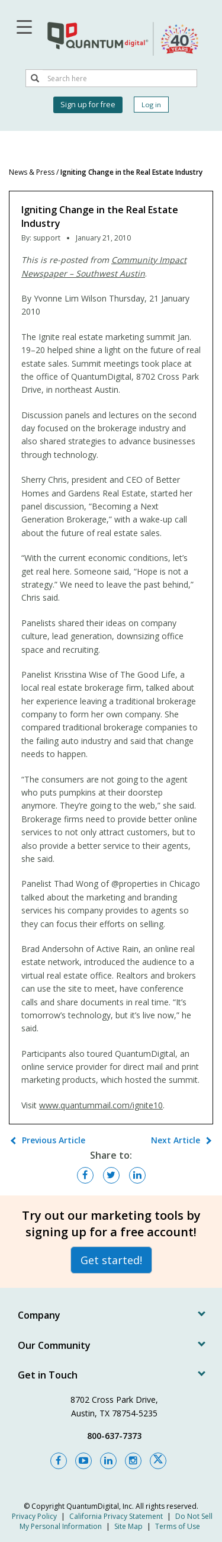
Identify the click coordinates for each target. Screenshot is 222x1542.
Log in (151, 104)
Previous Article (53, 1140)
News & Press (31, 172)
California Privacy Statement (116, 1516)
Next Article (175, 1140)
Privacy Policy (34, 1516)
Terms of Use (177, 1526)
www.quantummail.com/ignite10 (101, 1105)
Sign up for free (87, 105)
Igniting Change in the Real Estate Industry (131, 172)
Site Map (128, 1526)
